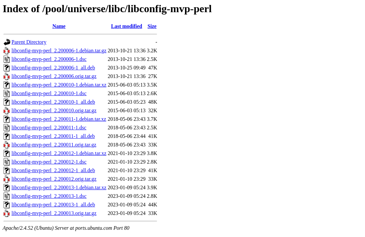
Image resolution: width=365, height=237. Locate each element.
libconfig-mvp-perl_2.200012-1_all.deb (53, 170)
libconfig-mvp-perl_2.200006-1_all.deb (53, 67)
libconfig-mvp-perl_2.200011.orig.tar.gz (53, 144)
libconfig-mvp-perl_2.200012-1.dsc (48, 162)
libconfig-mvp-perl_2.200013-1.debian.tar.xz (58, 187)
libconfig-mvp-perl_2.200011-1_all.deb (53, 136)
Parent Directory (28, 42)
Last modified (126, 26)
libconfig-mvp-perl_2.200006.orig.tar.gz (54, 76)
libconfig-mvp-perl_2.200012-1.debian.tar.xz (58, 153)
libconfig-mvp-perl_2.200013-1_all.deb (53, 204)
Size (152, 26)
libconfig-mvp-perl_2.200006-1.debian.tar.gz (58, 50)
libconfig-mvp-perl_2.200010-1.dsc (48, 93)
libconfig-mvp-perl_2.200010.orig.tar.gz (54, 110)
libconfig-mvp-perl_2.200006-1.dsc (48, 59)
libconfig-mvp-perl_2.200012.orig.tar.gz (54, 179)
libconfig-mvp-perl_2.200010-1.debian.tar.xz (58, 85)
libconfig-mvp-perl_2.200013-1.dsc (48, 196)
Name (58, 26)
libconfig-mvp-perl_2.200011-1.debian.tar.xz (58, 119)
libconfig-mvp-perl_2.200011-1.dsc (48, 127)
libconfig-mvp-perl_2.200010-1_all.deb (53, 102)
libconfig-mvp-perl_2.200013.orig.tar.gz (54, 213)
